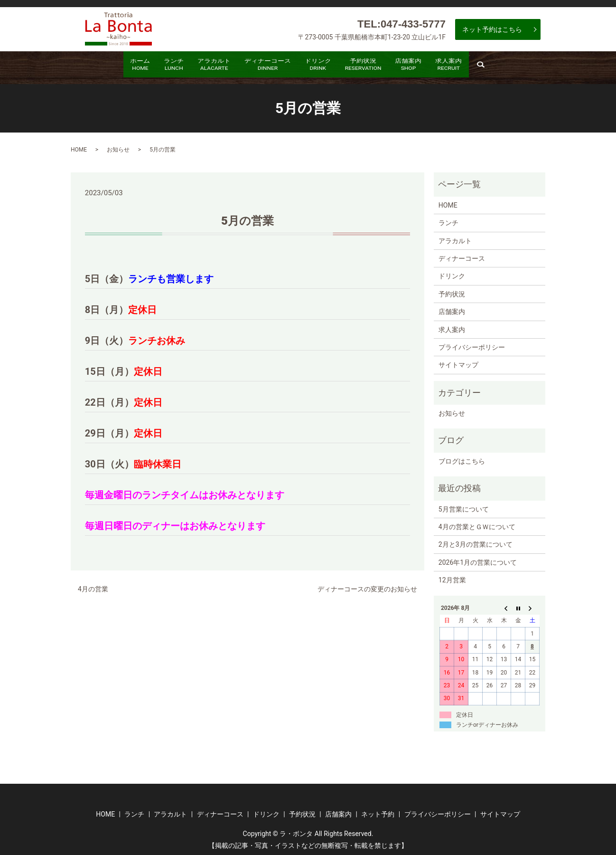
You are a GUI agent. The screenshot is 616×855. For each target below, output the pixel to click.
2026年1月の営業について (478, 558)
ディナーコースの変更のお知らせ (367, 585)
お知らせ (118, 145)
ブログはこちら (462, 457)
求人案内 (484, 66)
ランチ (148, 66)
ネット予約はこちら (492, 29)
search (527, 69)
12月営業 (452, 576)
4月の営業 (93, 585)
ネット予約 (377, 810)
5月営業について (464, 505)
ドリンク (323, 66)
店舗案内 (433, 66)
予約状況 (378, 66)
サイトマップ (458, 361)
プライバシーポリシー (472, 343)
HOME (79, 145)
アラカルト (198, 66)
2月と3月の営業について (476, 541)
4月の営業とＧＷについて (477, 523)
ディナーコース (262, 66)
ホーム (104, 66)
